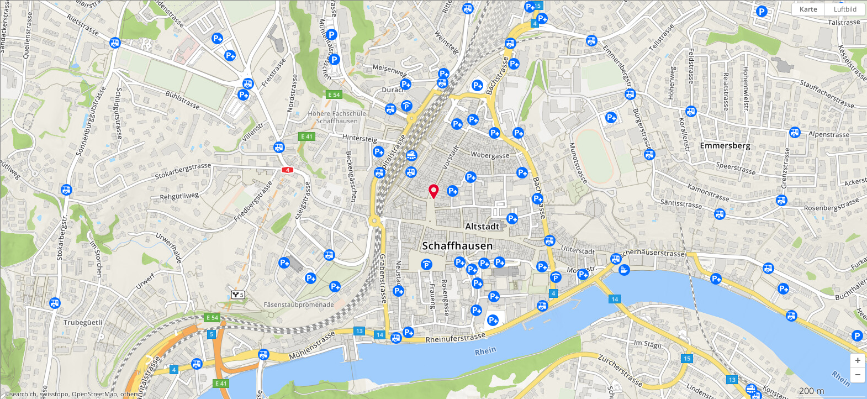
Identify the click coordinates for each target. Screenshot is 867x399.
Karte (808, 9)
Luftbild (845, 9)
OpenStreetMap (94, 394)
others (129, 394)
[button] (857, 361)
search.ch (23, 394)
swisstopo (54, 394)
